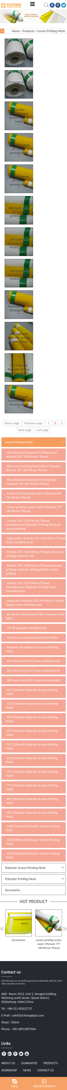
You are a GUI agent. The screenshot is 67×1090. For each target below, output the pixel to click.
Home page (11, 423)
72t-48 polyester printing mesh (27, 628)
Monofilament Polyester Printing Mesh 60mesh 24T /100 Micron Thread (31, 454)
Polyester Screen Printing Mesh (25, 868)
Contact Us (45, 1070)
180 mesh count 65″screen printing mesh (33, 680)
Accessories (12, 890)
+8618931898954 (44, 1086)
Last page (42, 430)
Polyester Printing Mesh (20, 879)
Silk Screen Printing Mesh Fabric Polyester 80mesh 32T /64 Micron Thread (33, 468)
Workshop (9, 1070)
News (27, 1070)
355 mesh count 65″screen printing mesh (33, 661)
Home (16, 31)
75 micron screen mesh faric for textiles (32, 638)
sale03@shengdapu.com (28, 1015)
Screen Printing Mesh (51, 31)
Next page (24, 430)
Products (28, 31)
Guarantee (29, 1063)
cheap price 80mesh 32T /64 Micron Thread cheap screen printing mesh (35, 603)
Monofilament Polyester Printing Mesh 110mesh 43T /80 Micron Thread (31, 482)
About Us (8, 1063)
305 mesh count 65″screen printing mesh (33, 671)
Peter (14, 1086)
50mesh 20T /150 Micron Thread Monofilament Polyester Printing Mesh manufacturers (31, 587)
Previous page (33, 423)
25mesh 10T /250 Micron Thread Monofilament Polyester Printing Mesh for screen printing (33, 525)
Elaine (15, 1022)
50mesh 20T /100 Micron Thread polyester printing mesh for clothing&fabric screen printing (34, 569)
